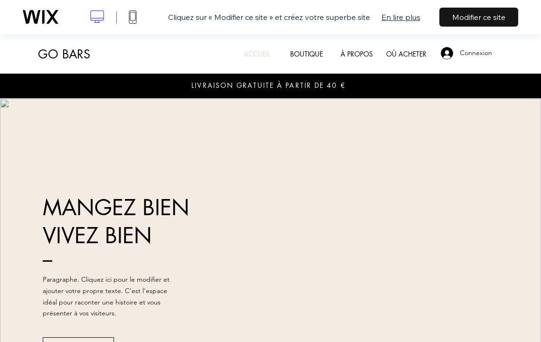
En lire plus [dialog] (400, 17)
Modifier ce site (478, 17)
